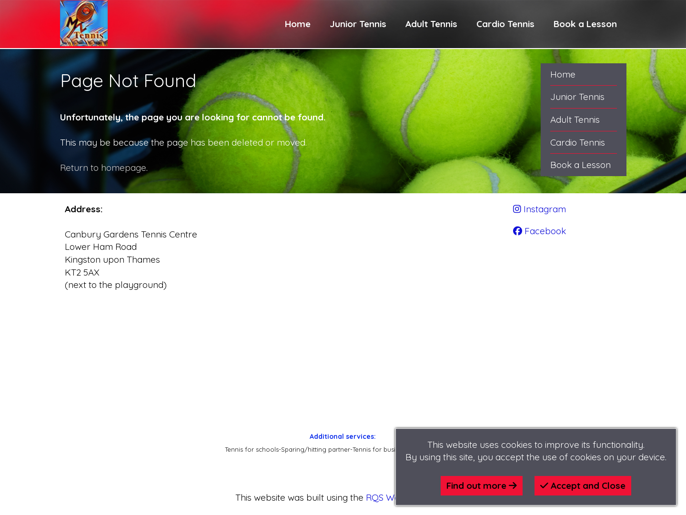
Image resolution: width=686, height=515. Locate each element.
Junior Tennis (358, 24)
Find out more (481, 485)
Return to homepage (103, 167)
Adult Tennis (431, 24)
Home (298, 24)
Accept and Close (582, 485)
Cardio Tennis (505, 24)
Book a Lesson (585, 24)
